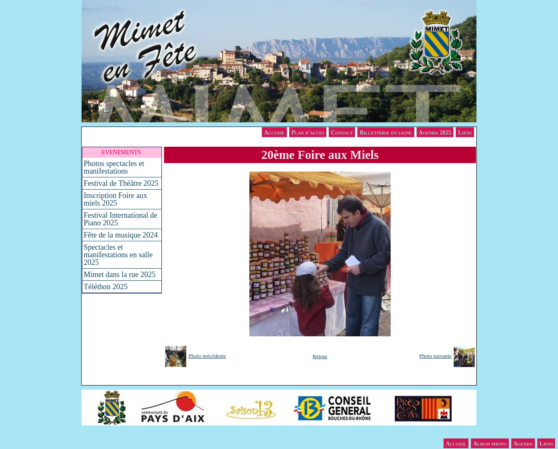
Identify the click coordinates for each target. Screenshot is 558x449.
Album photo (490, 444)
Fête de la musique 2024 (121, 235)
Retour (319, 356)
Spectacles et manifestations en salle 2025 (118, 255)
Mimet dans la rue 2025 (120, 274)
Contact (342, 132)
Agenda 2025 (435, 132)
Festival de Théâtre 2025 (121, 183)
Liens (465, 132)
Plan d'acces (307, 132)
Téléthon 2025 (105, 287)
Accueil (274, 132)
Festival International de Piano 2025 (120, 219)
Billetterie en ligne (386, 132)
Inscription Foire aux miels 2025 (115, 199)
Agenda (523, 444)
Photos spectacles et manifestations (114, 167)
